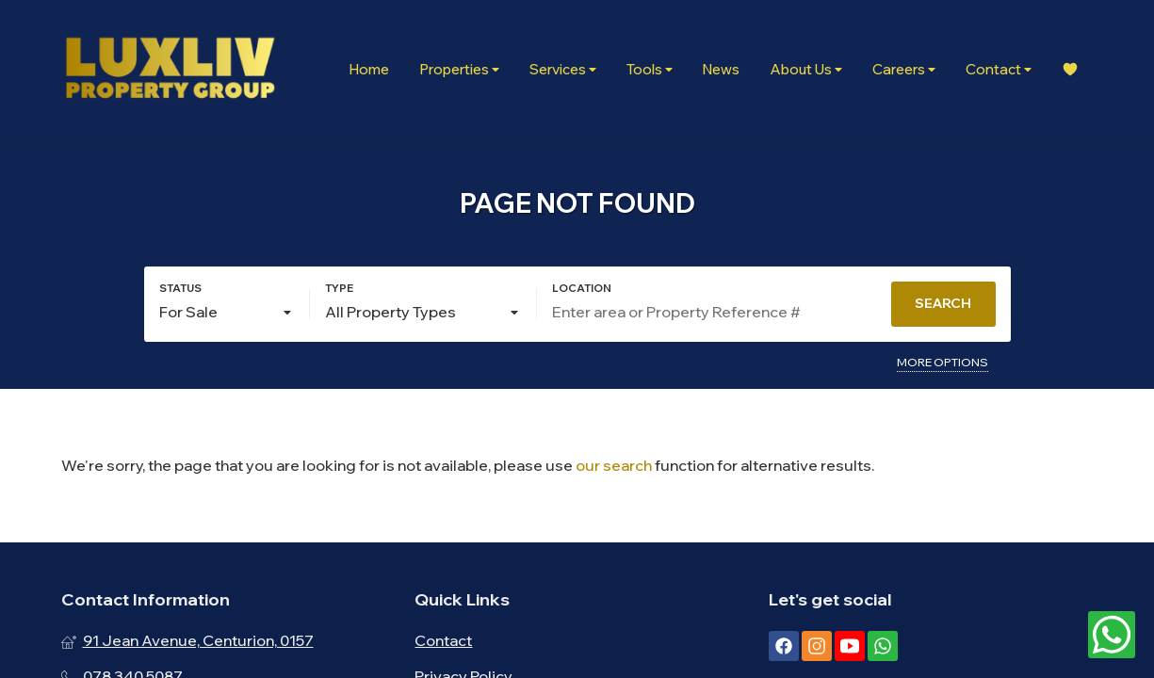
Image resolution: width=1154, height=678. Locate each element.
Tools (649, 69)
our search (614, 465)
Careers (903, 69)
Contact (999, 69)
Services (562, 69)
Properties (459, 69)
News (721, 69)
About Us (806, 69)
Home (369, 69)
